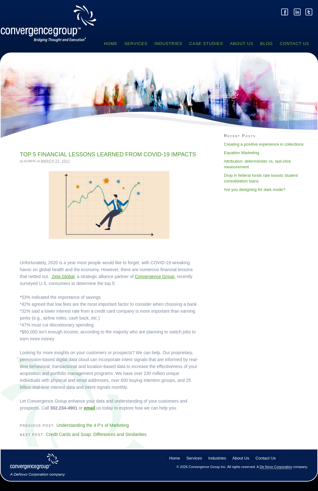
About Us (241, 43)
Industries (168, 43)
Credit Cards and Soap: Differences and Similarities (96, 434)
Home (110, 43)
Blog (266, 43)
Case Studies (206, 43)
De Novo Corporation (276, 467)
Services (136, 43)
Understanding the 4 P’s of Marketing (92, 425)
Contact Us (294, 43)
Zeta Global (63, 276)
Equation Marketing (241, 152)
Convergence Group (51, 30)
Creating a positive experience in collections (264, 144)
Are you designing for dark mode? (254, 189)
